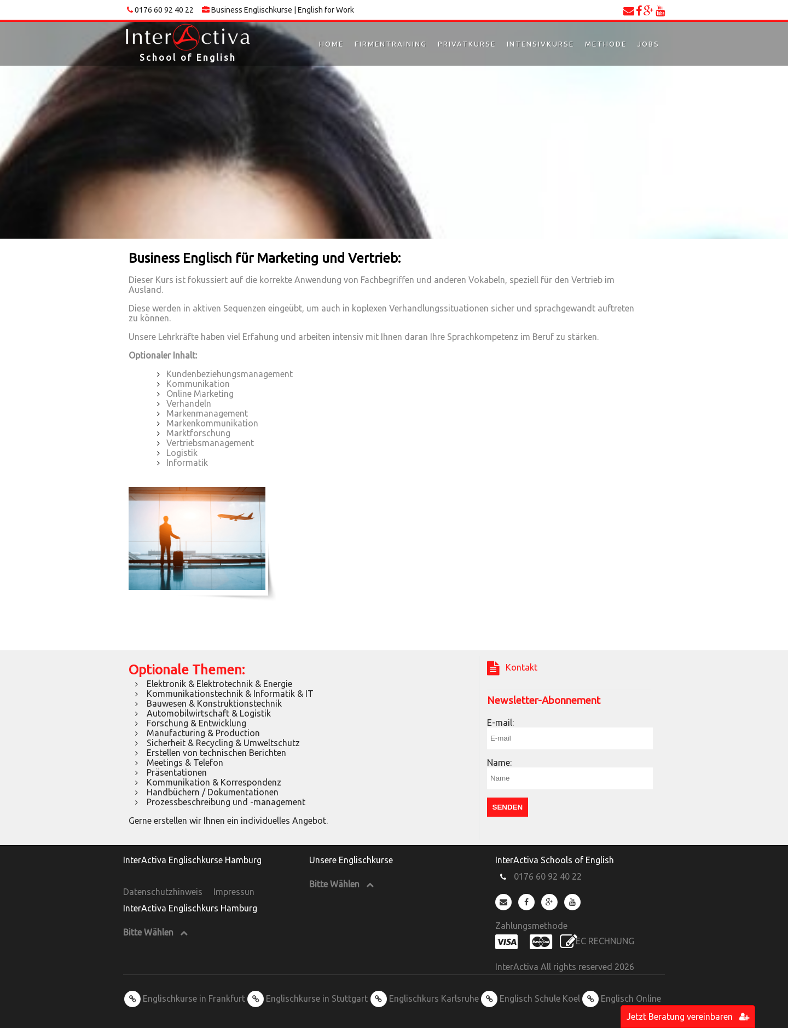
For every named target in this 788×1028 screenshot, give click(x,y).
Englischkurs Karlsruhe (424, 998)
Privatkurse (467, 44)
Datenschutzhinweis (162, 892)
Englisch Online (621, 998)
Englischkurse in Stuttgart (307, 998)
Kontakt (512, 668)
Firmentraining (391, 44)
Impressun (233, 892)
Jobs (648, 44)
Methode (606, 44)
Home (331, 44)
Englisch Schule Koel (530, 998)
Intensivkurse (540, 44)
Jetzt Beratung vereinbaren (688, 1016)
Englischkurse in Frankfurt (184, 998)
